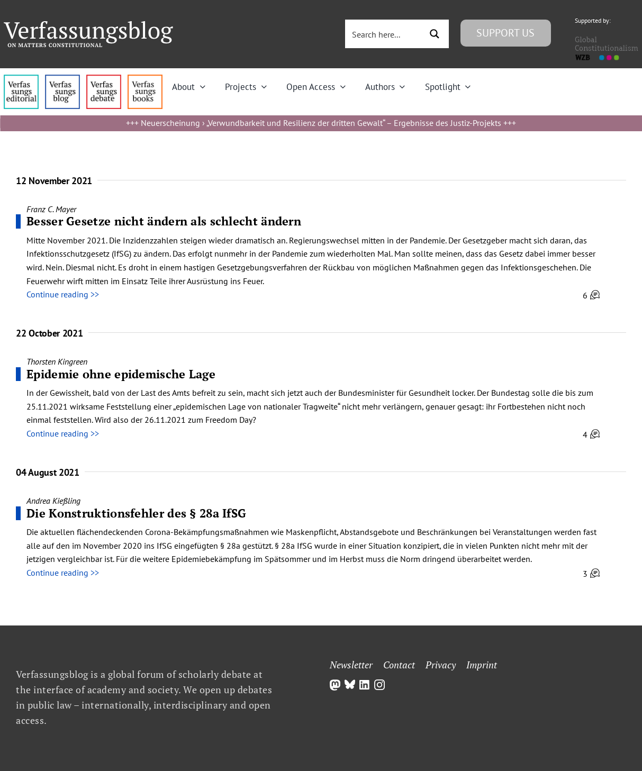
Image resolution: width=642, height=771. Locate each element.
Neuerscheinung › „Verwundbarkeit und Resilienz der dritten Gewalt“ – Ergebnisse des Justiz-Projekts (321, 122)
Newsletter (351, 664)
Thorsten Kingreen (56, 361)
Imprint (481, 664)
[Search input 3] (384, 34)
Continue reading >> (62, 294)
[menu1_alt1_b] (62, 79)
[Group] (88, 25)
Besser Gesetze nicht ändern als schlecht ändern (163, 221)
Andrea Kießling (53, 500)
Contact (399, 664)
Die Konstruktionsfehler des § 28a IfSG (136, 513)
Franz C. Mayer (51, 209)
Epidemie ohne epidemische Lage (120, 374)
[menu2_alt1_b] (103, 79)
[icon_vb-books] (145, 79)
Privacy (441, 664)
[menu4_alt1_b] (21, 79)
